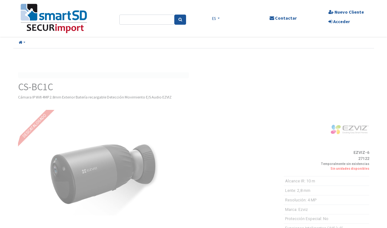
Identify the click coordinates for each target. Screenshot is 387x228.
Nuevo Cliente (346, 12)
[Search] (180, 20)
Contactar (283, 18)
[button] (22, 42)
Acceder (339, 21)
